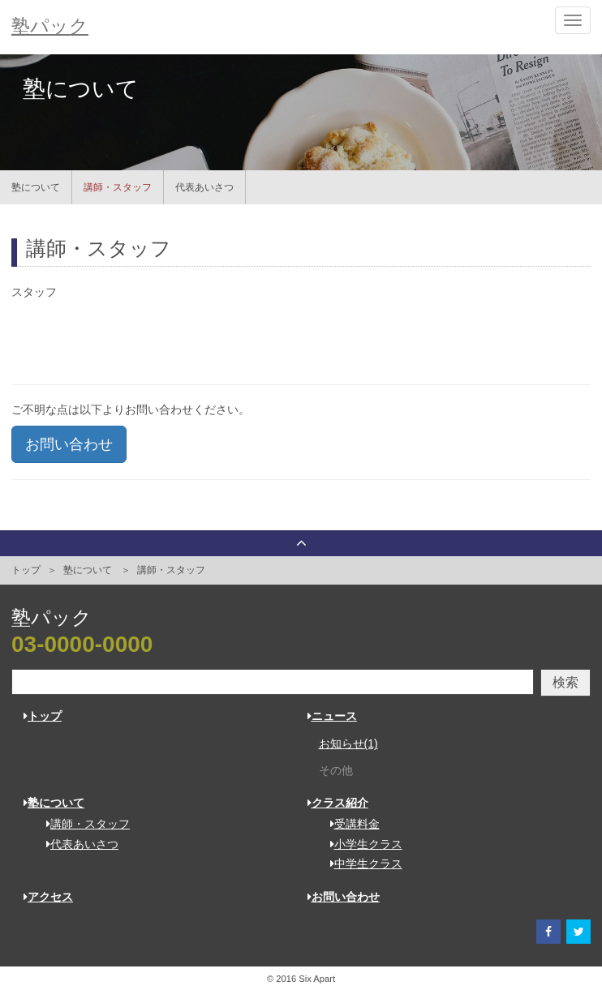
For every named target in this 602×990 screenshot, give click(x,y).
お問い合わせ (69, 444)
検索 (565, 682)
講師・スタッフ (118, 187)
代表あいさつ (204, 187)
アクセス (48, 896)
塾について (35, 187)
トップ (26, 570)
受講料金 (349, 823)
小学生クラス (360, 844)
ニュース (332, 715)
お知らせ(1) (348, 743)
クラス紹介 (337, 802)
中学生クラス (360, 863)
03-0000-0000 (82, 644)
